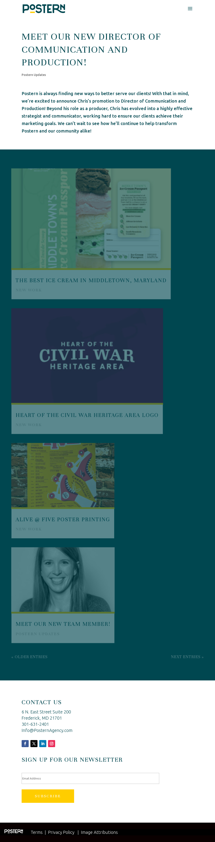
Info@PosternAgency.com (47, 730)
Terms (37, 832)
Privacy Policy (61, 832)
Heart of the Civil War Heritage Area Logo (87, 414)
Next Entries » (187, 656)
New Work (29, 290)
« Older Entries (29, 656)
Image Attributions (99, 832)
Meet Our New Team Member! (63, 623)
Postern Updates (34, 75)
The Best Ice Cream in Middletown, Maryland (91, 280)
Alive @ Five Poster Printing (63, 519)
